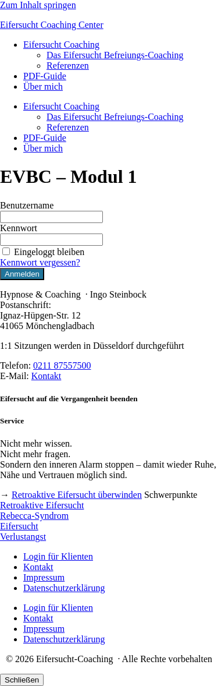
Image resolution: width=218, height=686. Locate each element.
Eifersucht (19, 526)
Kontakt (46, 376)
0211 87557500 (62, 365)
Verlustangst (23, 537)
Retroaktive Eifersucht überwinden (77, 495)
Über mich (43, 86)
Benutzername (26, 205)
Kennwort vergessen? (40, 262)
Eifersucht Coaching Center (51, 25)
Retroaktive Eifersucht (42, 505)
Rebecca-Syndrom (34, 516)
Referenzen (68, 65)
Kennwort (18, 228)
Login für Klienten (58, 556)
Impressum (44, 577)
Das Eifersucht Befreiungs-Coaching (115, 55)
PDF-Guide (44, 76)
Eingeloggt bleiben (42, 252)
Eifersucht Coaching (61, 44)
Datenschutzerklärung (64, 588)
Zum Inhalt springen (38, 5)
